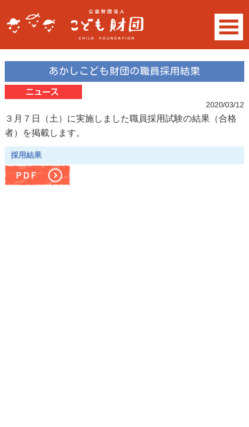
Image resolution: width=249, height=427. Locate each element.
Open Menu (229, 27)
